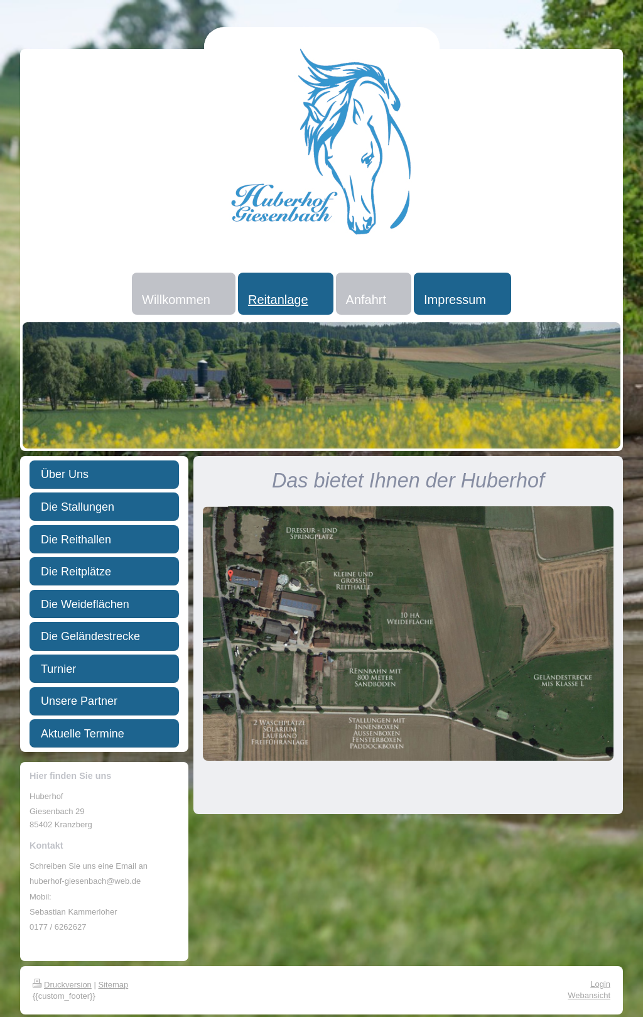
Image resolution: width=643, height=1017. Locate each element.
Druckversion (62, 984)
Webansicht (589, 995)
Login (600, 984)
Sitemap (114, 984)
